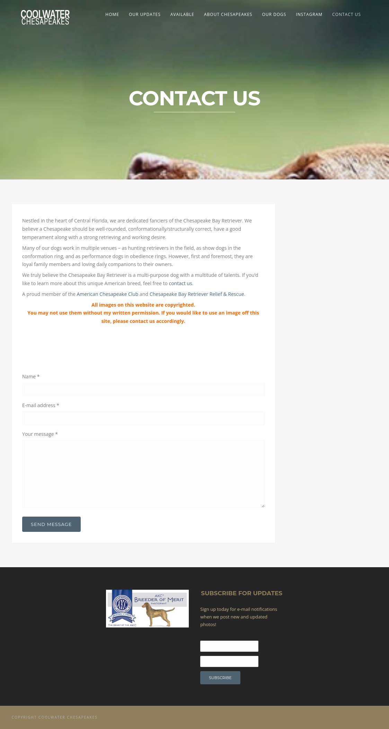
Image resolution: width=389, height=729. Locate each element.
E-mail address (40, 405)
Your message (40, 434)
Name (31, 376)
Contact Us (346, 14)
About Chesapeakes (228, 14)
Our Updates (145, 14)
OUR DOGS (274, 14)
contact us (180, 283)
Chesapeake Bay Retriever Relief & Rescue (197, 294)
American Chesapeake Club (107, 294)
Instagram (309, 14)
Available (182, 14)
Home (112, 14)
